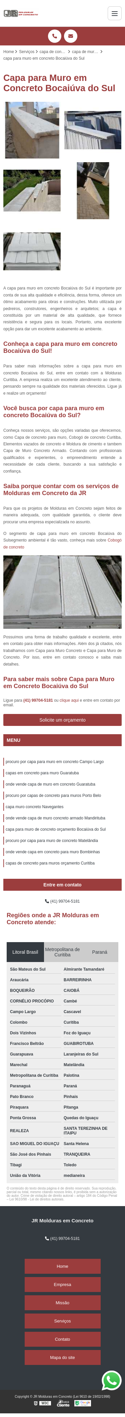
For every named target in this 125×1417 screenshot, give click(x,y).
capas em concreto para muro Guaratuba (42, 773)
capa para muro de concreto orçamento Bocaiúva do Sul (56, 829)
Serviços (62, 1321)
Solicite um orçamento (62, 720)
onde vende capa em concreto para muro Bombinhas (53, 852)
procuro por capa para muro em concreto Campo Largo (55, 761)
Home (62, 1266)
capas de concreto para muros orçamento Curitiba (50, 863)
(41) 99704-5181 (38, 700)
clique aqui (69, 700)
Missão (62, 1302)
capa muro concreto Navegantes (34, 807)
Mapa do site (62, 1357)
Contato (62, 1339)
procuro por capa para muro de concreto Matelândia (52, 840)
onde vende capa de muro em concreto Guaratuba (50, 784)
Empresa (62, 1284)
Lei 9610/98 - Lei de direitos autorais (36, 1199)
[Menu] (115, 13)
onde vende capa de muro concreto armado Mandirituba (55, 818)
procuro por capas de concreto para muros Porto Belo (53, 795)
